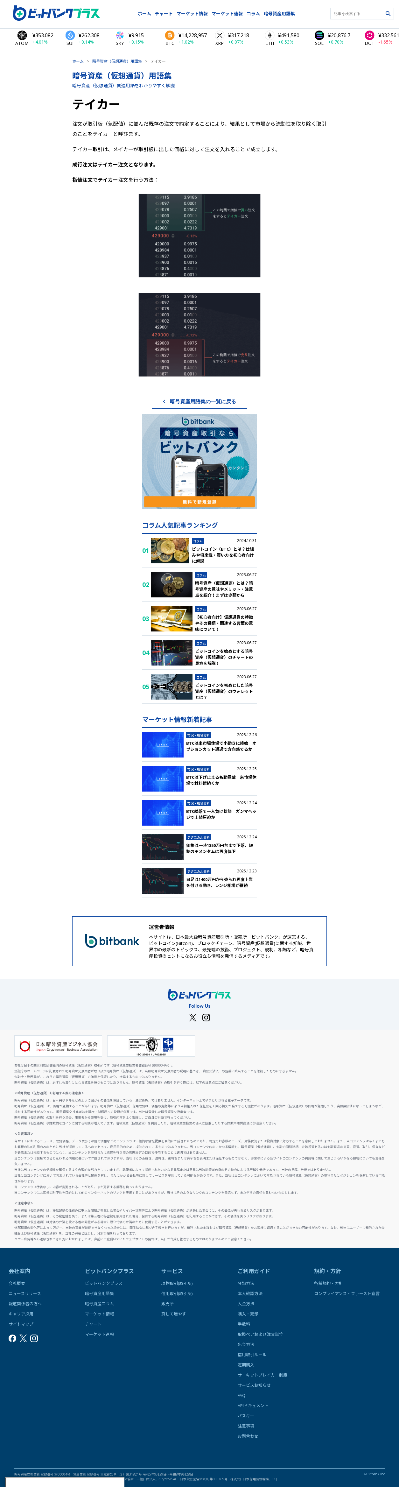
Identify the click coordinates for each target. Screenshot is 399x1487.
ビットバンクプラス (103, 1283)
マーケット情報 (192, 14)
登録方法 (246, 1283)
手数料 (244, 1324)
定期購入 (246, 1365)
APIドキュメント (253, 1405)
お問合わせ (248, 1436)
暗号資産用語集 (279, 14)
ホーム (144, 14)
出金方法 (246, 1344)
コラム (253, 14)
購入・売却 (248, 1314)
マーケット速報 (227, 14)
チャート (164, 14)
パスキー (246, 1416)
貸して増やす (173, 1314)
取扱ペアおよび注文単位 (260, 1334)
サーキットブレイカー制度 (262, 1375)
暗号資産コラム (99, 1304)
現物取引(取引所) (176, 1283)
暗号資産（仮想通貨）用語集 (117, 61)
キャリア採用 (21, 1314)
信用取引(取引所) (176, 1293)
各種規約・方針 (328, 1283)
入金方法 (246, 1304)
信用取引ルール (252, 1354)
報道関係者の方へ (25, 1304)
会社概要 (17, 1283)
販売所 (167, 1304)
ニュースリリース (25, 1293)
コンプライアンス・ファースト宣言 (347, 1293)
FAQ (241, 1395)
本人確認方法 (250, 1293)
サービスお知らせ (254, 1385)
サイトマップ (21, 1324)
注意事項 (246, 1426)
